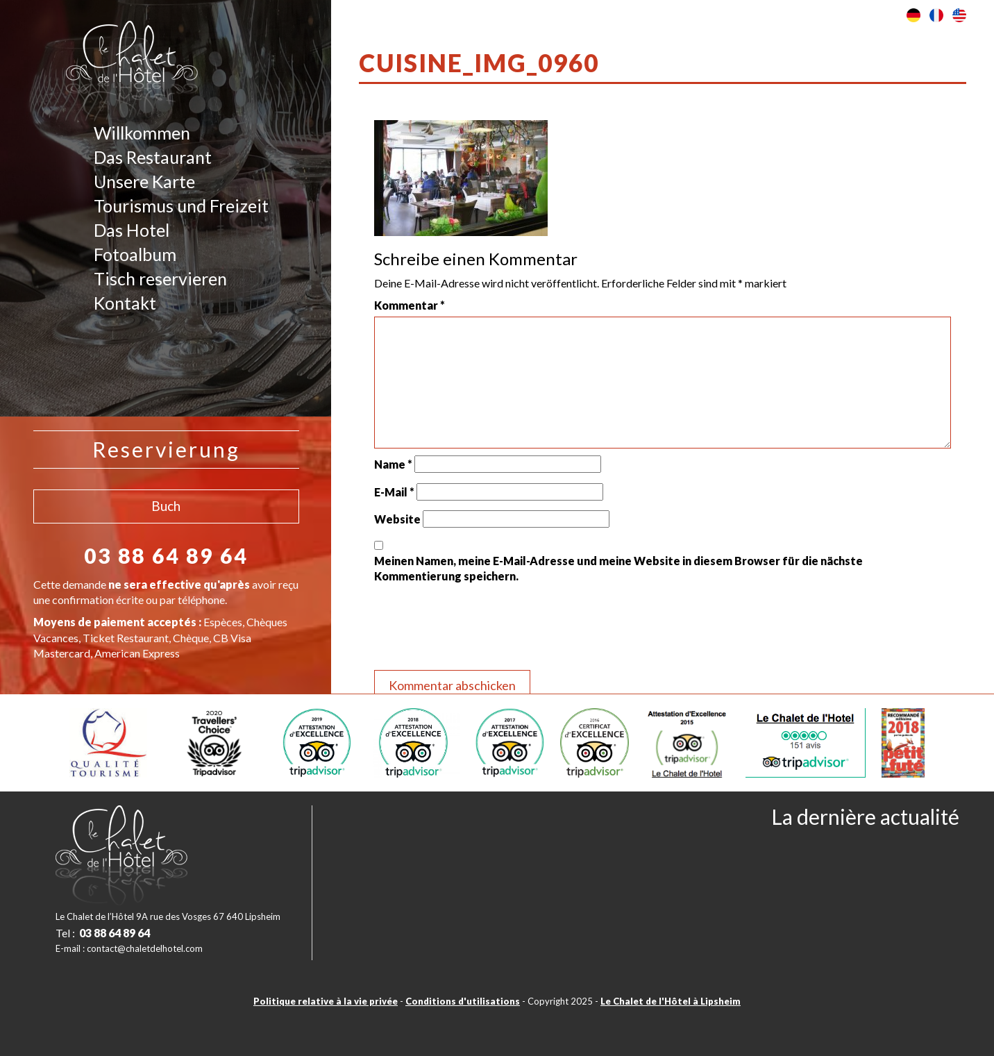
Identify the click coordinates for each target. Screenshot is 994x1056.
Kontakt (125, 302)
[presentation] (479, 629)
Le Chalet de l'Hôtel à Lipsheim (670, 1001)
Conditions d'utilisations (462, 1001)
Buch (165, 506)
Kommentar (409, 305)
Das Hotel (131, 229)
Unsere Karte (144, 181)
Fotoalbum (135, 254)
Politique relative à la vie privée (325, 1001)
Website (397, 519)
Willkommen (142, 132)
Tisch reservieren (160, 278)
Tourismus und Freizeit (181, 205)
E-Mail (394, 491)
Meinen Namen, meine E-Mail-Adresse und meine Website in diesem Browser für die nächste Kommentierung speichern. (618, 568)
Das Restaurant (153, 156)
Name (393, 464)
